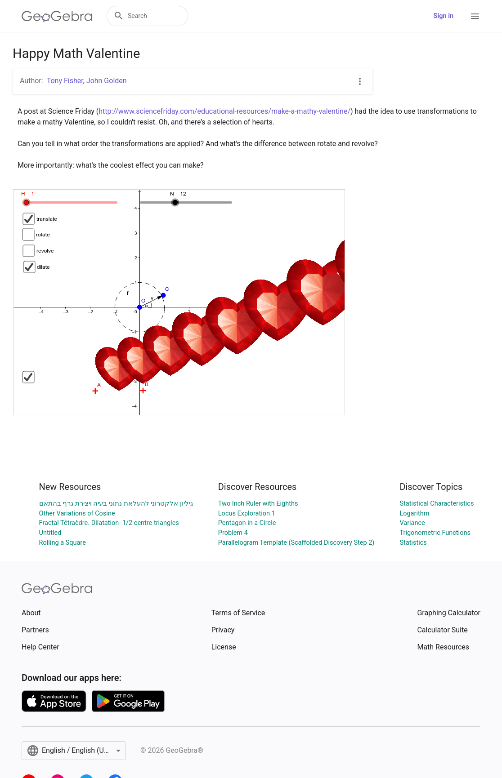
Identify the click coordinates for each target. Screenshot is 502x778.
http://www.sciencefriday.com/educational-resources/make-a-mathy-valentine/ (224, 111)
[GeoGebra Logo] (57, 16)
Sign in (443, 16)
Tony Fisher (65, 80)
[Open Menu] (475, 16)
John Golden (106, 80)
